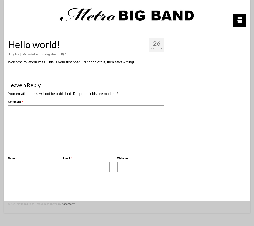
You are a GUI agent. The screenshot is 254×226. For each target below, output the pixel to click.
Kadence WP (69, 204)
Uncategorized (48, 54)
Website (122, 158)
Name (12, 158)
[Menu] (239, 20)
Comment (15, 101)
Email (67, 158)
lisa (17, 54)
